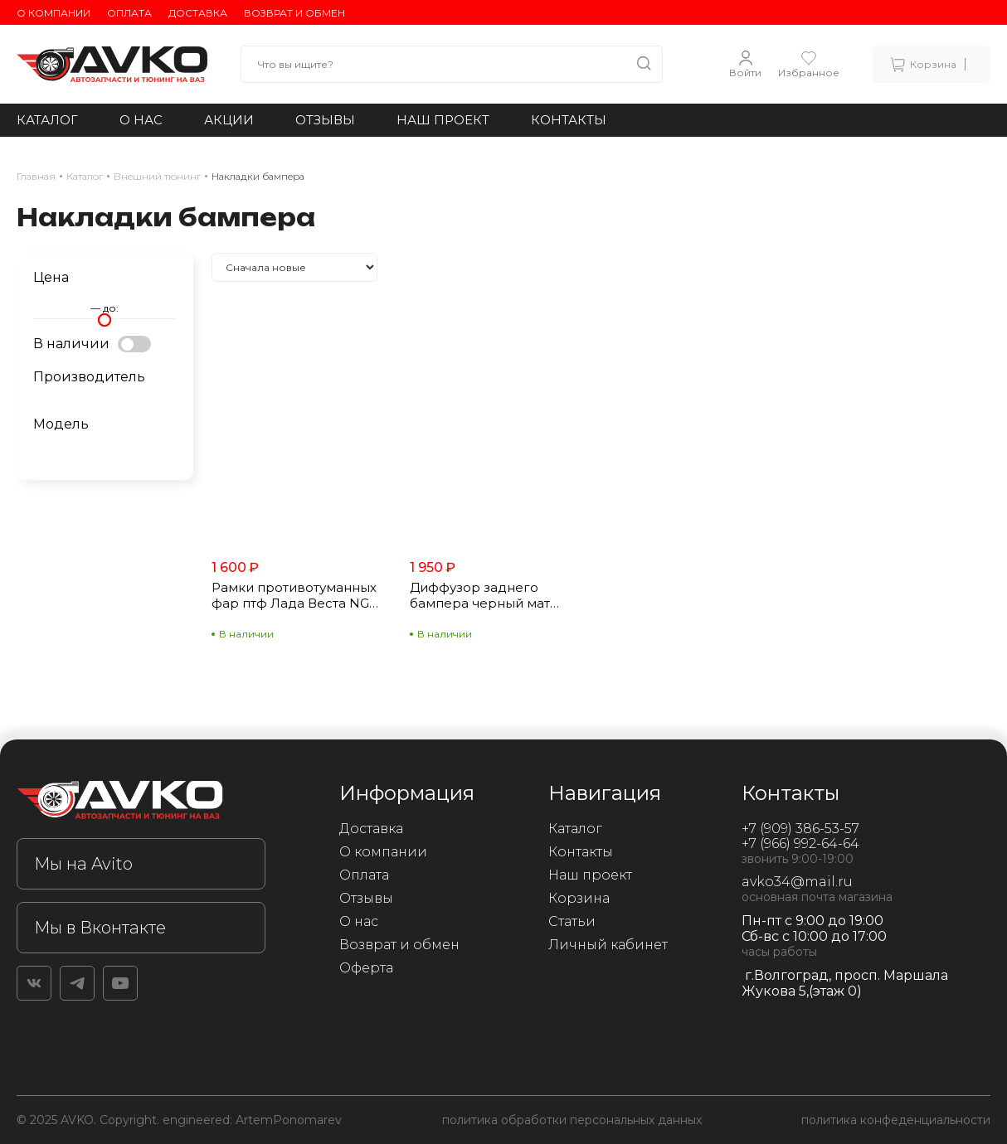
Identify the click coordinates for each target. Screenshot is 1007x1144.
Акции (229, 120)
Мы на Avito (83, 864)
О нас (141, 120)
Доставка (197, 13)
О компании (53, 13)
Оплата (129, 13)
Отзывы (325, 120)
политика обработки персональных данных (572, 1119)
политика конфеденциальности (895, 1119)
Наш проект (442, 120)
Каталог (47, 120)
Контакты (568, 120)
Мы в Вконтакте (100, 928)
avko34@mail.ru (797, 882)
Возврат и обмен (294, 13)
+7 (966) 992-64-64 (800, 843)
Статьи (572, 921)
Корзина (579, 898)
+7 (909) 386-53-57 (800, 828)
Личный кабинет (608, 945)
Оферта (366, 968)
